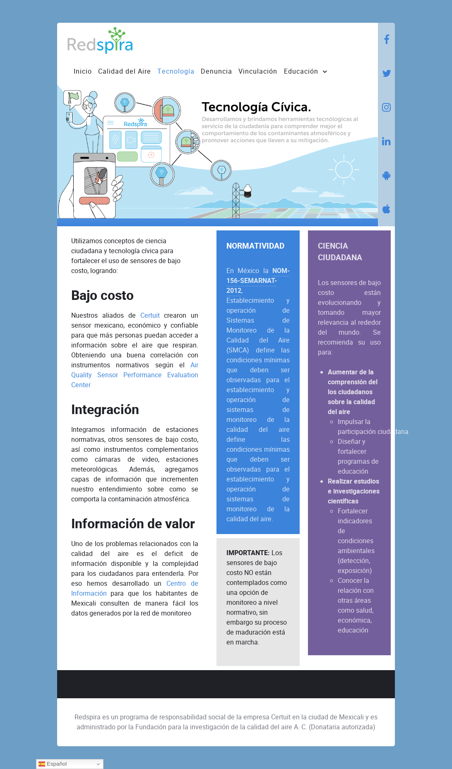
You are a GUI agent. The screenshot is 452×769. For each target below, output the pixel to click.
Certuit (150, 315)
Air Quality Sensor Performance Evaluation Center (134, 375)
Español (52, 764)
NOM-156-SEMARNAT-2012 (257, 281)
